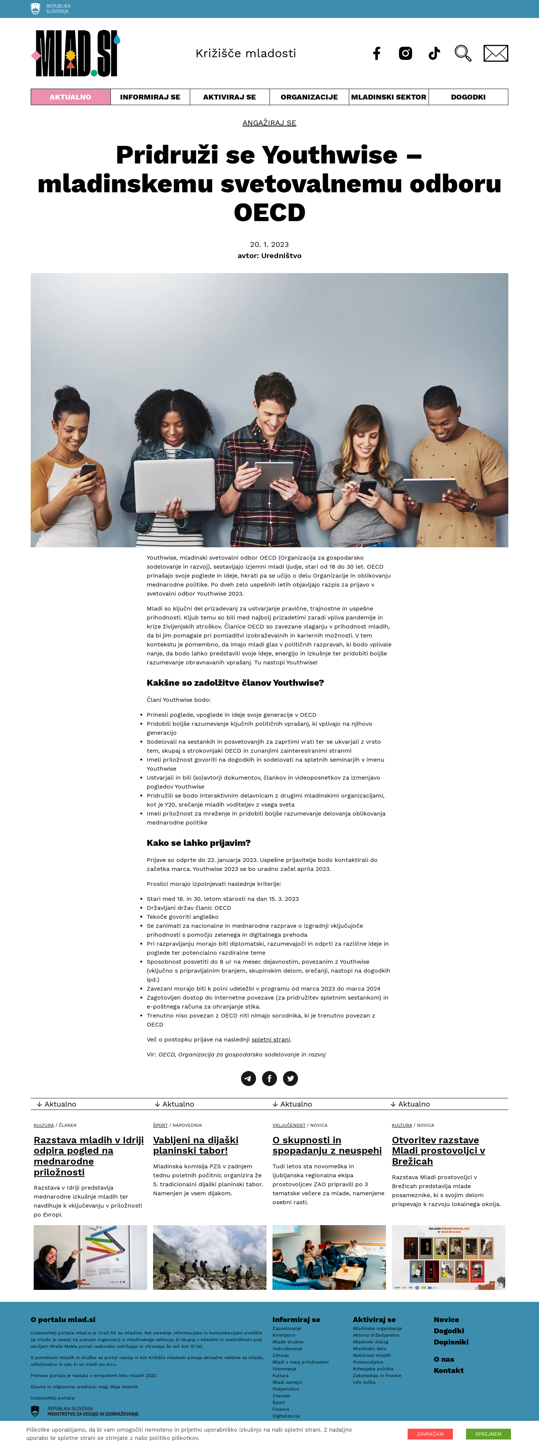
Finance (280, 1409)
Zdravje (280, 1355)
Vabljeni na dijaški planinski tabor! (195, 1145)
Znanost (281, 1395)
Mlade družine (288, 1341)
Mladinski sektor (389, 98)
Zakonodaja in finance (377, 1375)
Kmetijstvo (283, 1335)
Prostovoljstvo (368, 1362)
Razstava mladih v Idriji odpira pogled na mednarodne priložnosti (89, 1156)
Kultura (44, 1125)
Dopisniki (451, 1341)
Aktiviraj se (230, 98)
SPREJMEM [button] (488, 1434)
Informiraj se (150, 98)
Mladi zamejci (287, 1382)
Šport (160, 1125)
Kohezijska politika (373, 1368)
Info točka (364, 1382)
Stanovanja (284, 1368)
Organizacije (309, 98)
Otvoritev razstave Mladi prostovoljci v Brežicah (438, 1150)
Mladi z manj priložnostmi (300, 1362)
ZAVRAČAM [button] (430, 1434)
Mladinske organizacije (377, 1328)
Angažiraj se (269, 122)
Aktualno (70, 98)
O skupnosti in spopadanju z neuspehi (327, 1145)
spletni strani (271, 1039)
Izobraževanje (287, 1348)
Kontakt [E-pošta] (449, 1370)
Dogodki (468, 96)
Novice (446, 1319)
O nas (444, 1359)
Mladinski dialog (370, 1341)
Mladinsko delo (369, 1348)
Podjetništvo (285, 1389)
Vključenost (288, 1125)
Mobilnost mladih (372, 1355)
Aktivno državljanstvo (376, 1335)
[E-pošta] (496, 53)
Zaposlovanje (286, 1328)
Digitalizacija (286, 1416)
